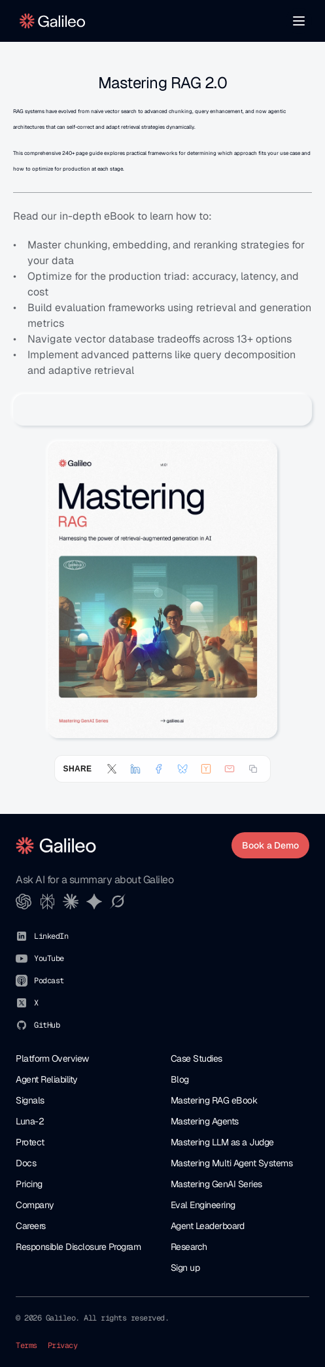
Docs (26, 1163)
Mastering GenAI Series (216, 1184)
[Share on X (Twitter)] (112, 769)
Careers (31, 1226)
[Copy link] (253, 769)
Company (35, 1205)
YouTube (49, 958)
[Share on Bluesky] (182, 769)
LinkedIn (51, 936)
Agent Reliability (47, 1079)
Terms (26, 1345)
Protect (30, 1142)
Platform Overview (52, 1058)
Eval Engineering (203, 1205)
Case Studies (196, 1058)
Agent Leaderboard (208, 1226)
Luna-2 (30, 1121)
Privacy (63, 1345)
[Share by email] (229, 769)
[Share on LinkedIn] (135, 769)
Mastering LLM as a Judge (222, 1142)
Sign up (185, 1268)
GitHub (47, 1025)
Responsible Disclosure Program (78, 1247)
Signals (30, 1100)
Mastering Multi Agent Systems (232, 1163)
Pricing (29, 1184)
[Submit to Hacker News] (206, 769)
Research (189, 1247)
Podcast (49, 980)
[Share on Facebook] (159, 769)
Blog (180, 1079)
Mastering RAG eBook (214, 1100)
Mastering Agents (205, 1121)
